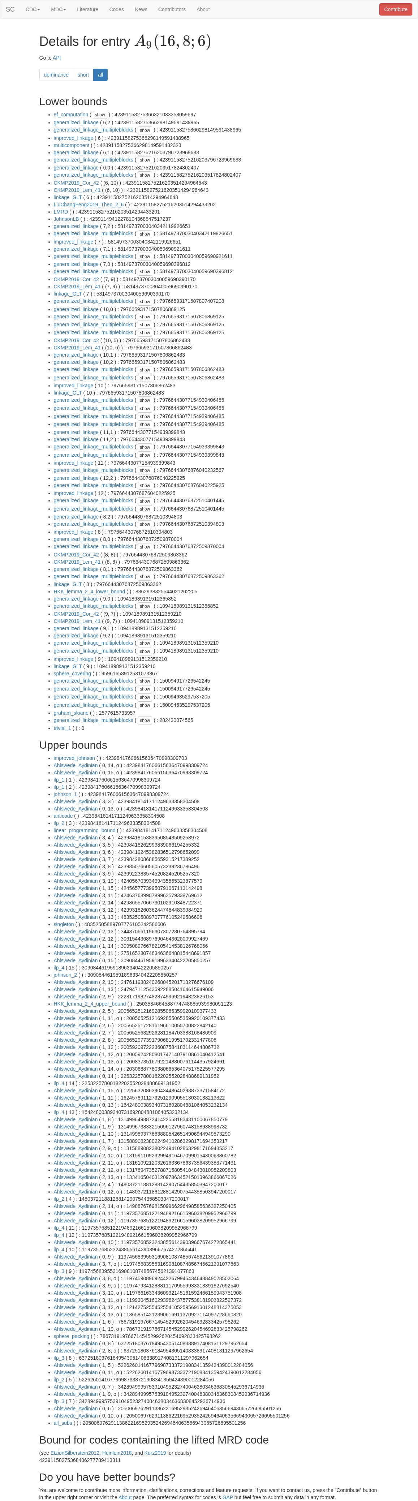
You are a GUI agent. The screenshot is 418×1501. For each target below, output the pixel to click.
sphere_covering (72, 673)
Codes (116, 9)
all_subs (63, 1423)
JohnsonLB (66, 219)
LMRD (61, 212)
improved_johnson (74, 758)
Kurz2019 (155, 1453)
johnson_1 (65, 794)
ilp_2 (59, 823)
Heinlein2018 (117, 1453)
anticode (63, 816)
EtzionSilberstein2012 (75, 1453)
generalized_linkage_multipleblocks (93, 130)
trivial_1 (62, 728)
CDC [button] (33, 9)
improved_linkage (74, 138)
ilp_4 (59, 968)
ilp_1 (59, 780)
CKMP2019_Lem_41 (77, 190)
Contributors (172, 9)
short (83, 75)
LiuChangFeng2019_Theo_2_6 (89, 204)
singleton (64, 924)
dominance (56, 75)
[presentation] (173, 42)
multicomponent (72, 145)
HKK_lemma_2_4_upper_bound (90, 1004)
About (203, 9)
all (100, 75)
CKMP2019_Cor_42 (76, 183)
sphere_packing (72, 1336)
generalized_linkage (76, 122)
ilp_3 (59, 1271)
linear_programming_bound (85, 830)
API (57, 58)
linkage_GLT (68, 197)
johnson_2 (65, 975)
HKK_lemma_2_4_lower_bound (89, 591)
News (141, 9)
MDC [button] (58, 9)
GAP (228, 1497)
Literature (87, 9)
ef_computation (71, 114)
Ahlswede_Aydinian (76, 765)
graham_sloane (71, 713)
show (100, 114)
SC (10, 9)
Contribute (396, 9)
